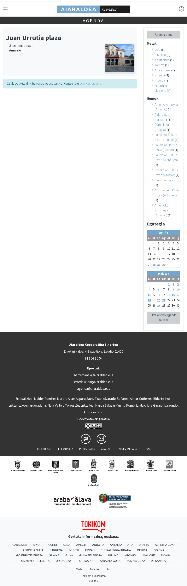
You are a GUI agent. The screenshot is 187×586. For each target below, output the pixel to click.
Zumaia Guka (136, 560)
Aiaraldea (19, 544)
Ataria (144, 544)
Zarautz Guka (110, 560)
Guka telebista (90, 555)
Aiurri (52, 544)
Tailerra (159, 65)
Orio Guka (63, 560)
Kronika (131, 555)
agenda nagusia (90, 83)
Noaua (166, 555)
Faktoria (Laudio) (166, 180)
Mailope (149, 555)
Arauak (106, 449)
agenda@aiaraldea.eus (93, 388)
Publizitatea (87, 449)
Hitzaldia (160, 55)
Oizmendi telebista (35, 560)
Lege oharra (65, 449)
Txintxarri (85, 560)
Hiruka (113, 555)
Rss (149, 449)
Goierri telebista (29, 555)
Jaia (157, 49)
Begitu (74, 550)
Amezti (81, 544)
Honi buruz (43, 449)
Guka (69, 555)
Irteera (159, 80)
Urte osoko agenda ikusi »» (163, 317)
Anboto (98, 544)
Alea (66, 544)
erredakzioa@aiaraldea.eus (93, 382)
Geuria (142, 550)
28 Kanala (158, 560)
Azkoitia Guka (33, 550)
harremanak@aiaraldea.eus (93, 375)
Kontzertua (162, 60)
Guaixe (54, 555)
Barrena (56, 550)
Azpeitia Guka (165, 544)
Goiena (159, 550)
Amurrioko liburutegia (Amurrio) (162, 210)
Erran (90, 550)
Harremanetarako (128, 449)
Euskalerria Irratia (116, 550)
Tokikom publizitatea (93, 575)
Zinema (160, 75)
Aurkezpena (163, 70)
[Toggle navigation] (5, 9)
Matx (79, 569)
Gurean (94, 569)
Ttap (108, 569)
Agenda (93, 21)
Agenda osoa (163, 35)
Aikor (37, 544)
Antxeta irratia (121, 544)
